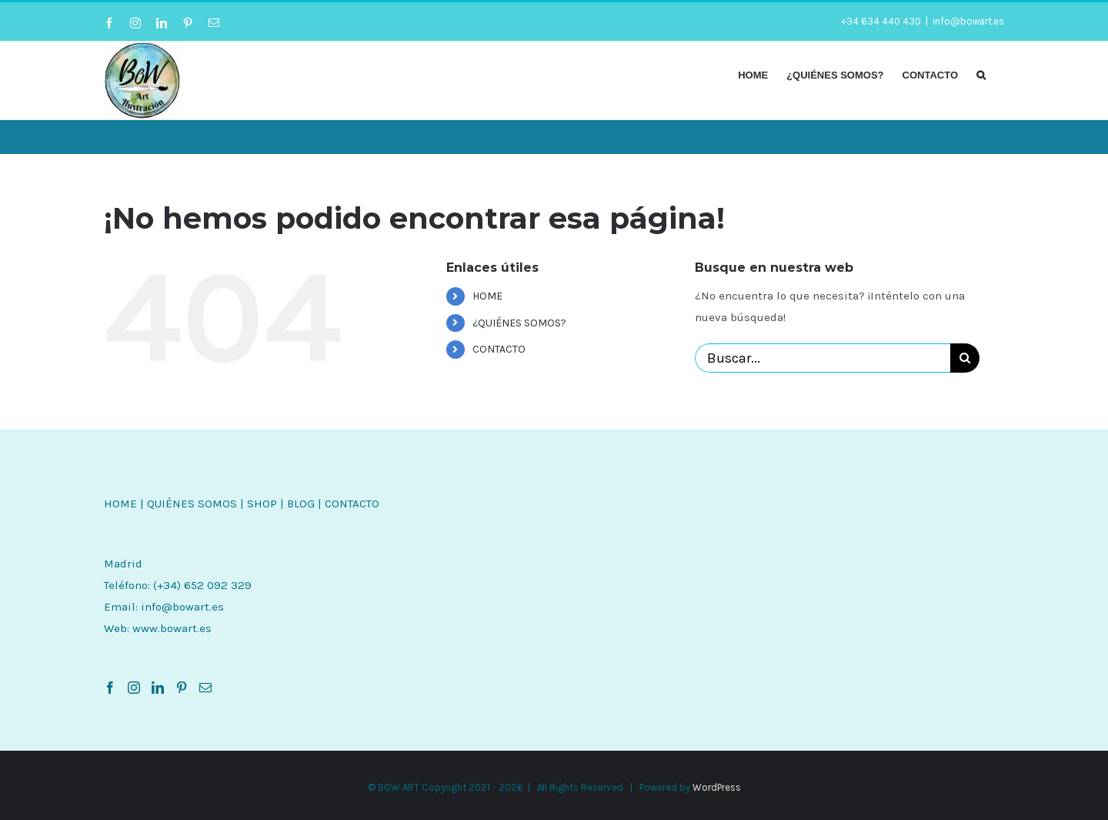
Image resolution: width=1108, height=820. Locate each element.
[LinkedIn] (158, 687)
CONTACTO (499, 349)
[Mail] (205, 687)
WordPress (716, 787)
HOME (487, 296)
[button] (981, 74)
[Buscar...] (822, 358)
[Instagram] (134, 687)
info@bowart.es (968, 21)
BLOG (301, 503)
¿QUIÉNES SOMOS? (519, 323)
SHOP (262, 503)
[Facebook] (110, 687)
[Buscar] (965, 358)
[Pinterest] (181, 687)
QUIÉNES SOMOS (192, 503)
